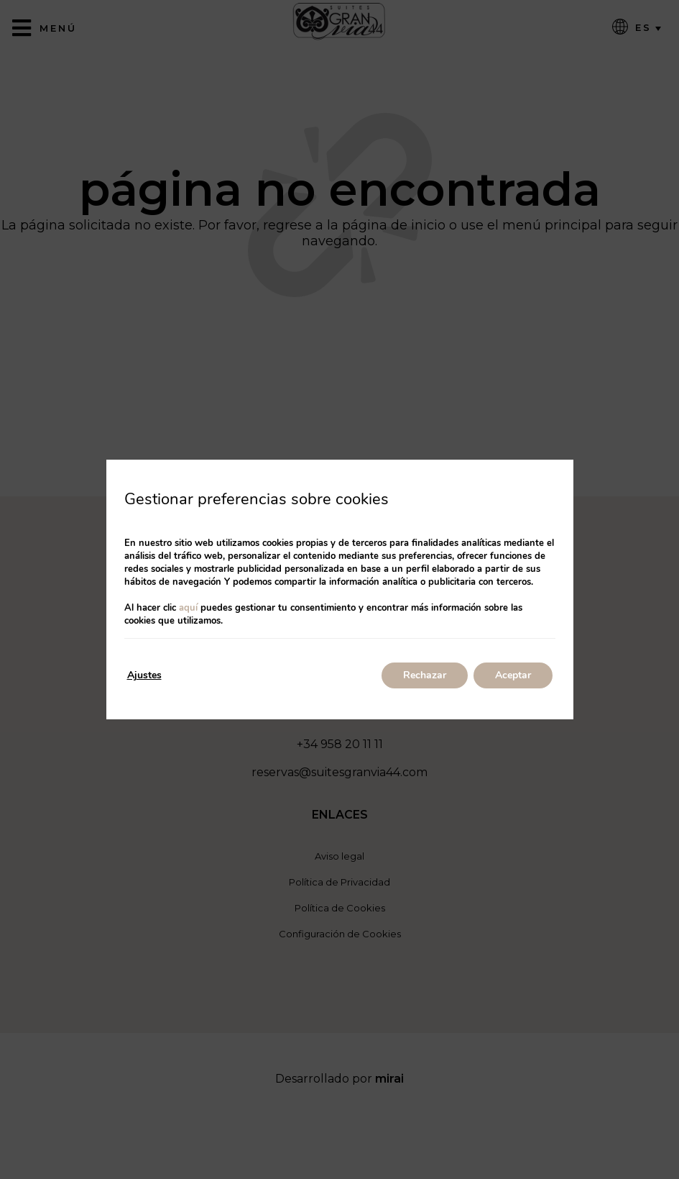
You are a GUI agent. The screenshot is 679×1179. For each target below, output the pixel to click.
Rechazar (424, 675)
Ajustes (144, 675)
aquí (188, 607)
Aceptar (513, 675)
